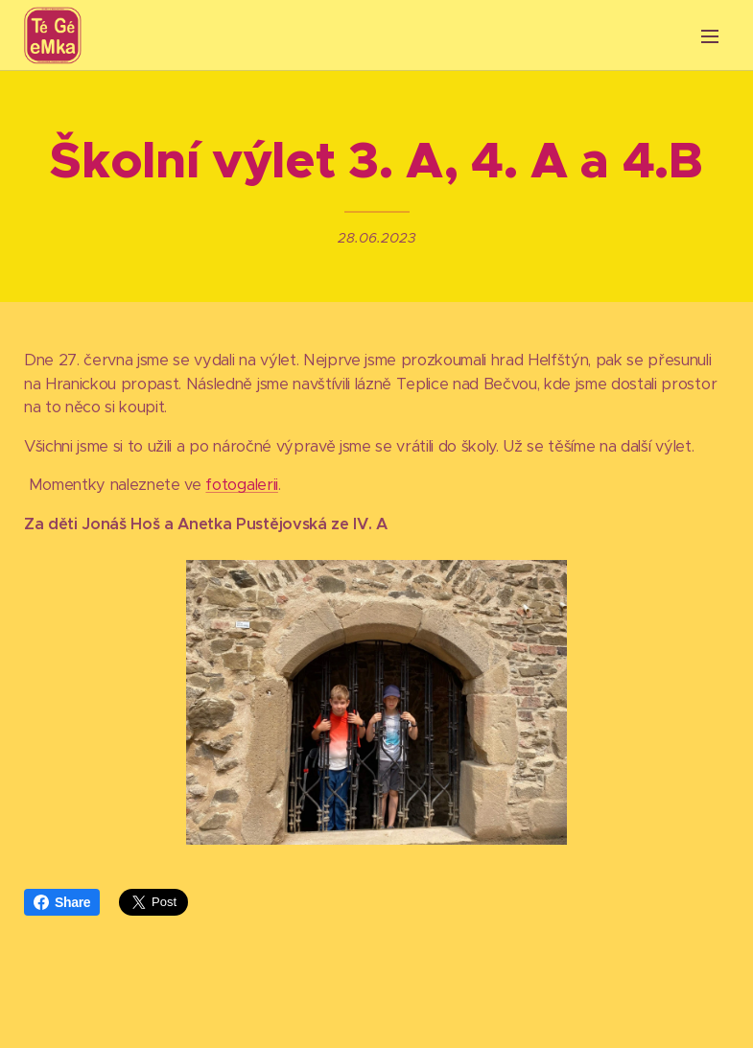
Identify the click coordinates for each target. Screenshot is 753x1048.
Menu (709, 36)
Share (62, 902)
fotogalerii (241, 486)
